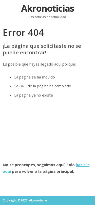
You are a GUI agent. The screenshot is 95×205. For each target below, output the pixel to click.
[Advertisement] (47, 129)
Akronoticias (47, 8)
